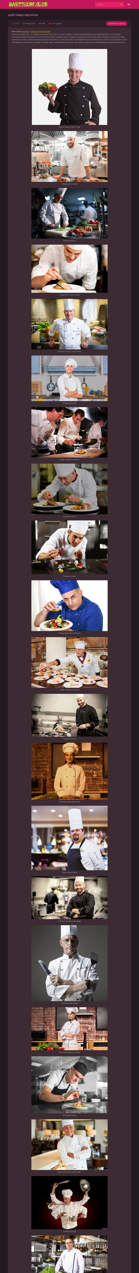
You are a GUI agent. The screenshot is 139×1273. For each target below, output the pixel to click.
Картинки (25, 32)
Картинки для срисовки (40, 32)
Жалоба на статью (117, 24)
